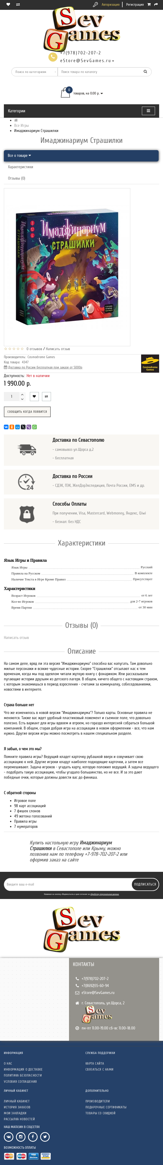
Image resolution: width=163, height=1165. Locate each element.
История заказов (17, 1107)
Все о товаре (19, 155)
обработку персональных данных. (104, 894)
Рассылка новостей (19, 1119)
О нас (8, 1063)
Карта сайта (94, 1063)
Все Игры (21, 125)
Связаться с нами (99, 1069)
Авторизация (110, 4)
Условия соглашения (20, 1081)
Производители (97, 1101)
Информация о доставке (23, 1069)
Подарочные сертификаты (106, 1107)
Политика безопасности (23, 1075)
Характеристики (20, 167)
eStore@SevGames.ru (98, 992)
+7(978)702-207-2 (95, 978)
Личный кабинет (17, 1101)
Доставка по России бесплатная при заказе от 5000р (45, 367)
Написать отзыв (58, 349)
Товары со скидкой (100, 1113)
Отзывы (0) (16, 178)
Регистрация (135, 4)
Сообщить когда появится (27, 412)
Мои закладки (15, 1113)
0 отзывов (33, 349)
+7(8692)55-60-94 (95, 985)
